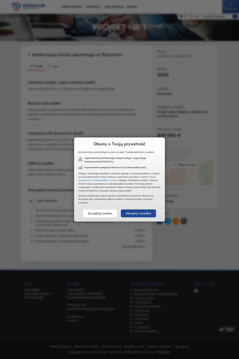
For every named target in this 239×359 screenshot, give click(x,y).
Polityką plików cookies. (105, 180)
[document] (119, 179)
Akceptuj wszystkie (138, 213)
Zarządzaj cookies (100, 213)
